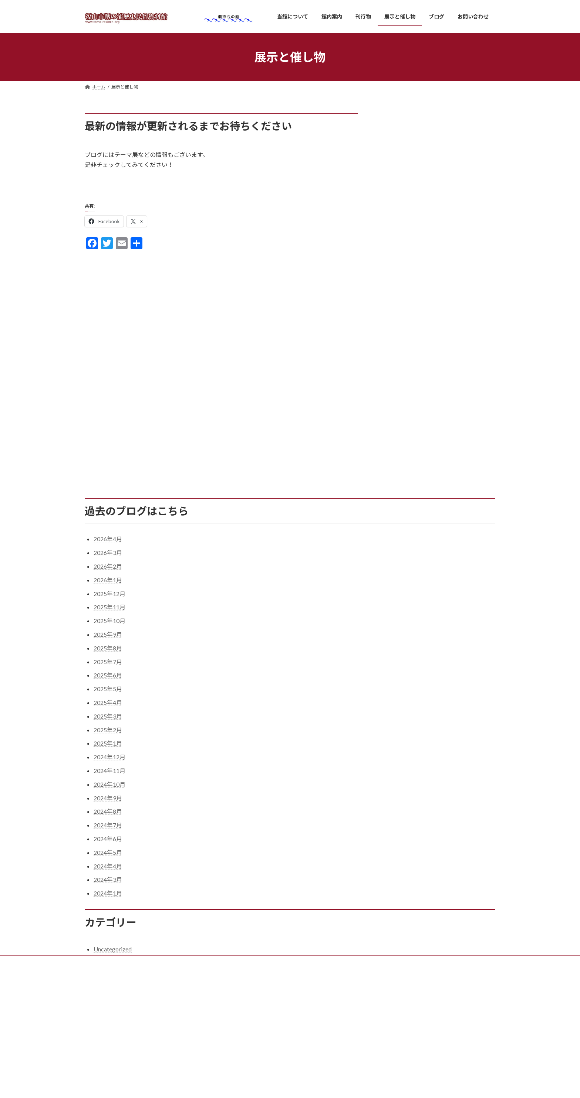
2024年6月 (108, 843)
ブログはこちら (113, 187)
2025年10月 (109, 625)
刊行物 (236, 1035)
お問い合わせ (243, 1074)
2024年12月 (109, 762)
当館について (243, 997)
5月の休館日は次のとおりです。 (404, 1004)
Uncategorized (113, 954)
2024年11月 (109, 775)
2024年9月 (108, 802)
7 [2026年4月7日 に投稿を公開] (405, 425)
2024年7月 (108, 830)
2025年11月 (109, 612)
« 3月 (387, 466)
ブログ (236, 1061)
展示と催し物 (243, 1048)
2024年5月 (108, 857)
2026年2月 (108, 571)
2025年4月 (108, 707)
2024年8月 (108, 816)
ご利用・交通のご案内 (256, 1010)
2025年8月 (108, 653)
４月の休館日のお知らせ (396, 1058)
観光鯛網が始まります (394, 1022)
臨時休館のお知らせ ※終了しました (410, 1076)
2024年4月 (108, 870)
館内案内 (238, 1023)
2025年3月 (108, 721)
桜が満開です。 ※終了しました (403, 1040)
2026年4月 (108, 544)
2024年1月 (108, 898)
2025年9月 (108, 639)
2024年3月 (108, 884)
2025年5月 (108, 693)
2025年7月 (108, 666)
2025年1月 (108, 748)
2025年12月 (109, 598)
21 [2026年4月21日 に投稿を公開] (406, 443)
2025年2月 (108, 734)
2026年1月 (108, 585)
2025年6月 (108, 680)
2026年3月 (108, 557)
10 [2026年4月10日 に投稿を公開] (455, 425)
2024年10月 (109, 789)
